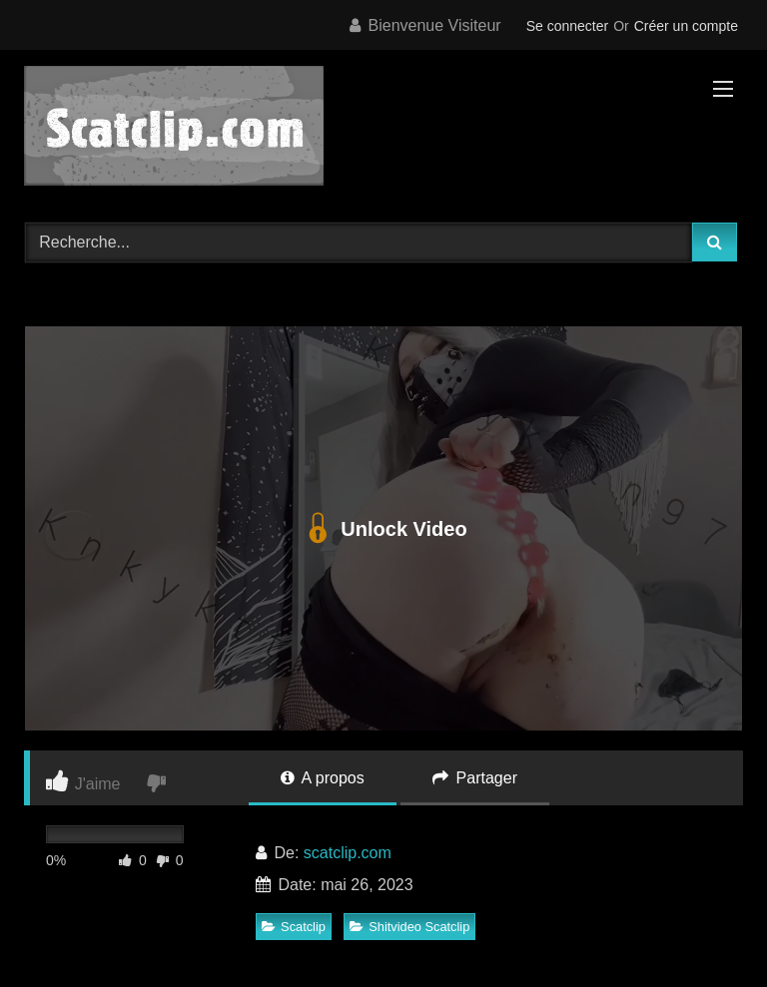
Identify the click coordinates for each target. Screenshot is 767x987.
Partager (474, 777)
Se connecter (567, 26)
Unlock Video (383, 529)
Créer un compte (686, 26)
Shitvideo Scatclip (409, 926)
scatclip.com (347, 852)
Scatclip (294, 926)
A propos (323, 777)
